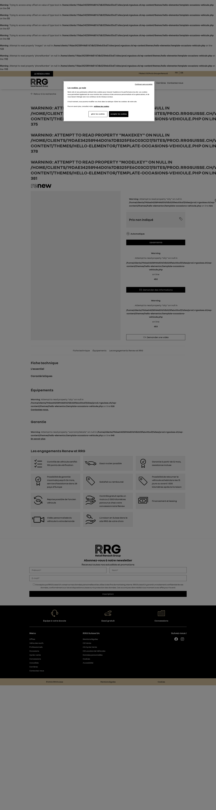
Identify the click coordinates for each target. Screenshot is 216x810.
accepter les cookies (119, 114)
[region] (109, 101)
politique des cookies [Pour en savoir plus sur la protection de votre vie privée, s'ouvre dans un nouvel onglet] (101, 106)
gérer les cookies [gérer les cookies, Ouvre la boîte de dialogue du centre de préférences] (98, 114)
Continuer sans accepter (144, 84)
